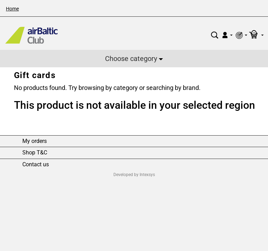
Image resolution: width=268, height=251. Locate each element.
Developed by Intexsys (134, 174)
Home (12, 9)
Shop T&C (34, 153)
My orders (34, 141)
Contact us (35, 164)
